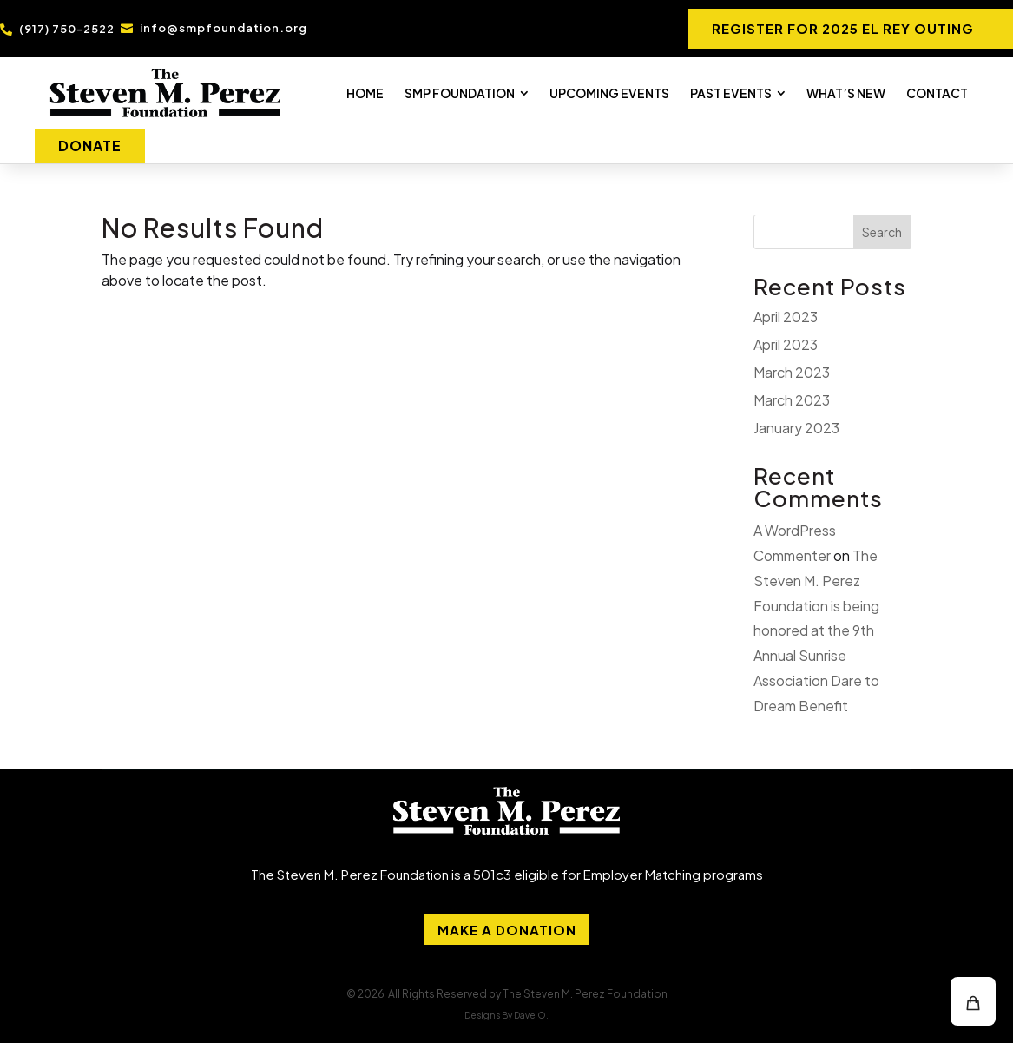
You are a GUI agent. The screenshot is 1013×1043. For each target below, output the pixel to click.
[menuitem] (365, 93)
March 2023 (791, 372)
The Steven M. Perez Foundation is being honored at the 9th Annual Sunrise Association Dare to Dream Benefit (816, 630)
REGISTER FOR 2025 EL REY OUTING (843, 28)
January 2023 (796, 428)
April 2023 (785, 316)
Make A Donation (506, 929)
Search (882, 232)
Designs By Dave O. (506, 1015)
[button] (973, 1001)
